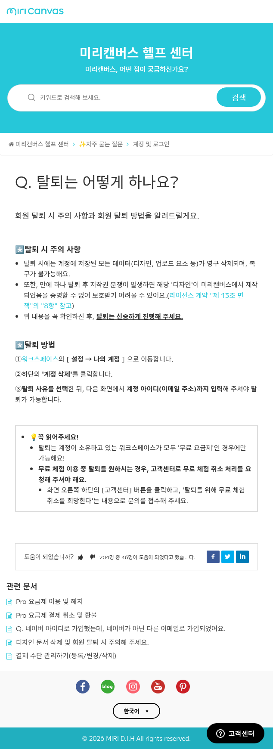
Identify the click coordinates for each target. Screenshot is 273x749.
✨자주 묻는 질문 (101, 143)
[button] (80, 557)
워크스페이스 (40, 358)
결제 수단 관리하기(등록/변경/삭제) (66, 655)
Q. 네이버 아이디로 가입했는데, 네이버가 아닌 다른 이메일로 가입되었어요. (121, 628)
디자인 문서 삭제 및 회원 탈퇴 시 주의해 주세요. (82, 642)
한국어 (132, 711)
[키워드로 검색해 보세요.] (118, 97)
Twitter (227, 556)
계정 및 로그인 (151, 143)
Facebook (213, 556)
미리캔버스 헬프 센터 (137, 52)
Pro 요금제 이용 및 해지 (49, 601)
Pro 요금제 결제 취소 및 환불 (56, 614)
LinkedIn (242, 556)
